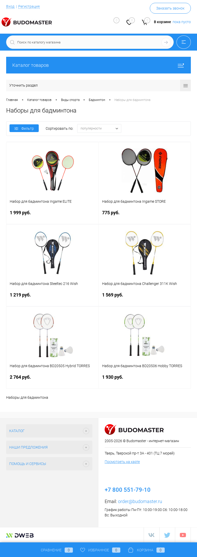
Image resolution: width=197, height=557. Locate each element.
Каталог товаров (98, 65)
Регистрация (29, 6)
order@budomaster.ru (140, 501)
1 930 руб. (145, 380)
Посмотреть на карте (122, 462)
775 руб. (145, 215)
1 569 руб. (145, 298)
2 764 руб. (52, 380)
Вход (10, 6)
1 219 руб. (52, 298)
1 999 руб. (52, 215)
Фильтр (24, 128)
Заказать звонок (170, 8)
